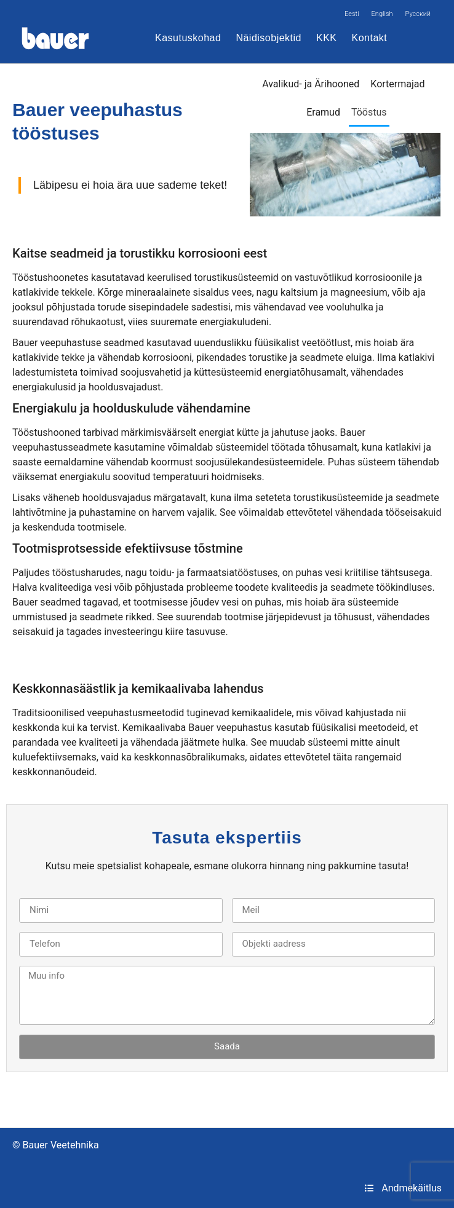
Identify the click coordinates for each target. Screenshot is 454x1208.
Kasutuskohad (188, 38)
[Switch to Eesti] (351, 14)
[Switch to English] (382, 14)
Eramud (323, 112)
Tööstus (369, 112)
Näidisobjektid (268, 38)
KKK (326, 38)
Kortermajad (397, 84)
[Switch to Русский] (418, 14)
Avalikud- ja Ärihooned (310, 84)
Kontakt (370, 38)
